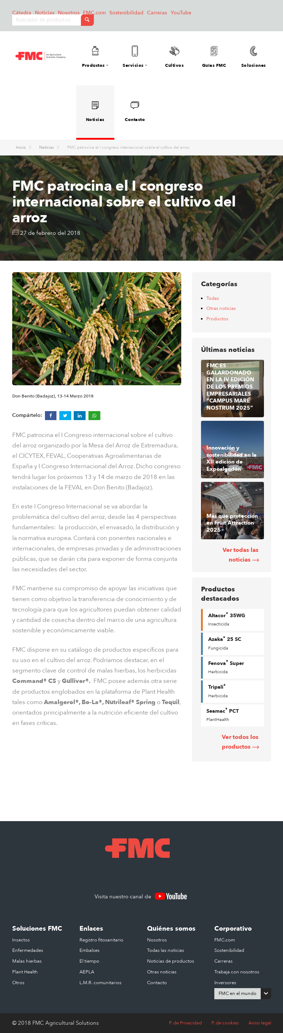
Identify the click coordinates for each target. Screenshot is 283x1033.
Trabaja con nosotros (236, 972)
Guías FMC (214, 57)
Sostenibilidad (126, 12)
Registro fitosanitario (101, 940)
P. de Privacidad (185, 1023)
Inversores (225, 983)
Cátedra (21, 12)
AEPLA (86, 972)
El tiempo (89, 961)
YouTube (181, 12)
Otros (18, 983)
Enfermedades (27, 950)
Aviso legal (259, 1023)
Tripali (218, 691)
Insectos (21, 940)
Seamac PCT (222, 714)
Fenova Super (226, 667)
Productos (217, 319)
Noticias (44, 12)
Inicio (21, 147)
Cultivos (174, 57)
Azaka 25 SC (224, 643)
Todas (212, 298)
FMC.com (94, 12)
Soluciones (253, 57)
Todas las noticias (165, 950)
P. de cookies (225, 1023)
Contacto (135, 111)
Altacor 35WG (226, 619)
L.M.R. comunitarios (100, 983)
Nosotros (68, 12)
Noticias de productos (170, 961)
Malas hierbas (27, 961)
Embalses (89, 950)
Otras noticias (221, 308)
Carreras (157, 12)
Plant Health (25, 972)
